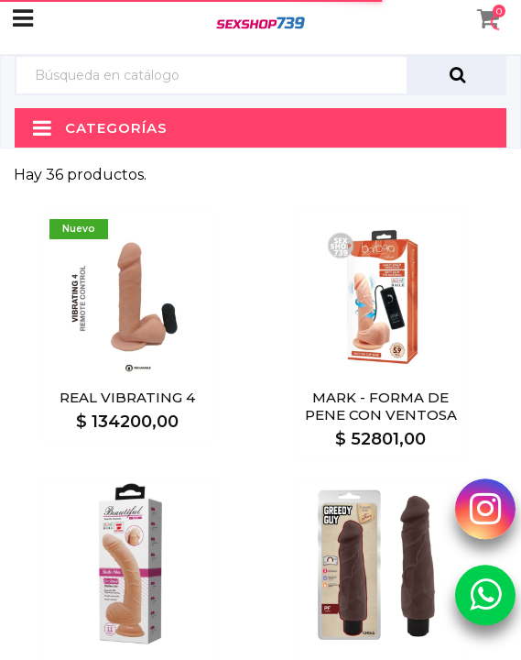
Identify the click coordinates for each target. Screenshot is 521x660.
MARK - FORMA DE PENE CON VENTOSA (381, 406)
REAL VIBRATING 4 (127, 397)
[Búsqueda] (211, 75)
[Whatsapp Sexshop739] (485, 594)
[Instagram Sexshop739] (485, 508)
